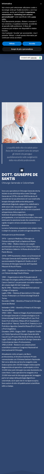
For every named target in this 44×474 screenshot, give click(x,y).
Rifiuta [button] (12, 44)
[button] (41, 4)
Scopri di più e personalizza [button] (22, 49)
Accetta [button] (32, 44)
